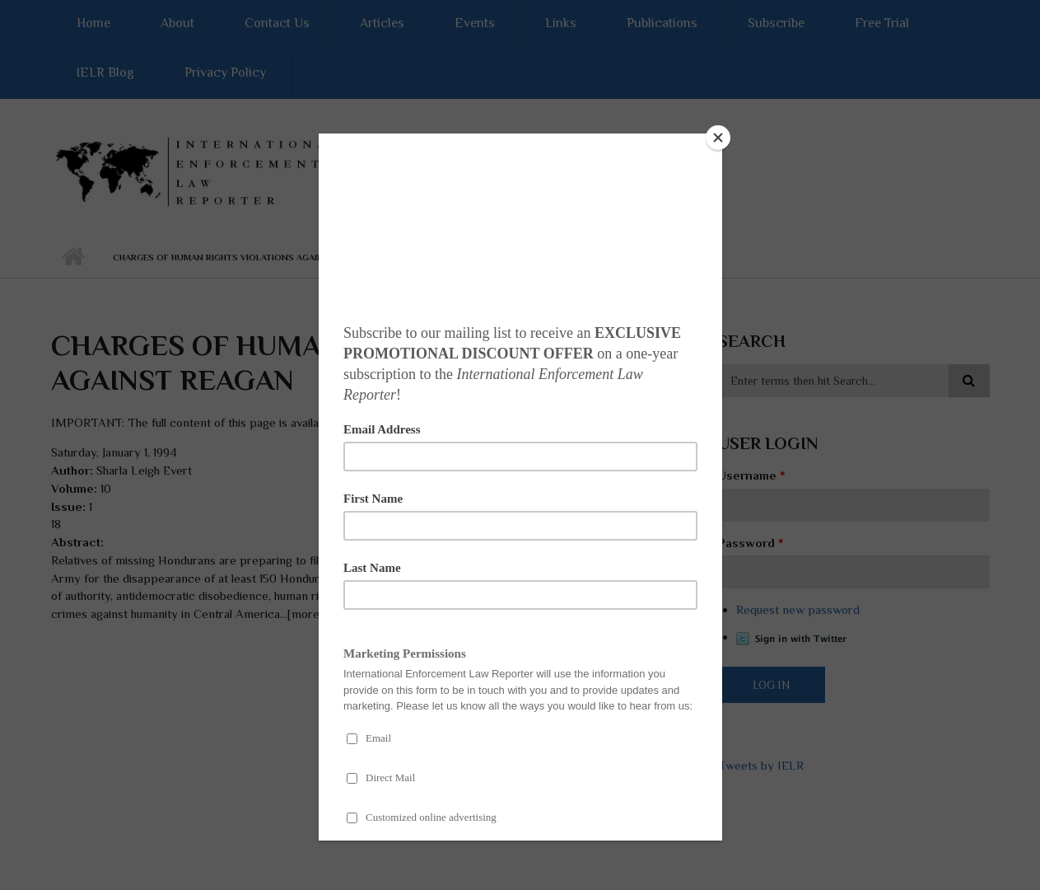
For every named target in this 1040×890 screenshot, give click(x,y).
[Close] (718, 137)
